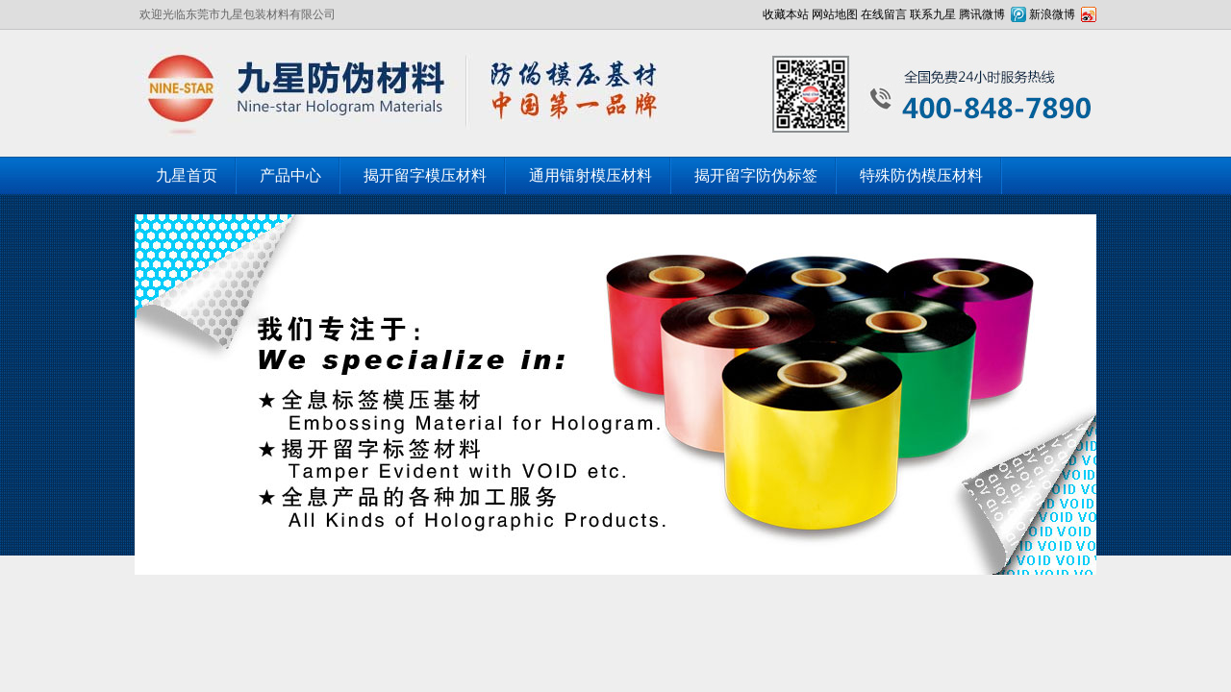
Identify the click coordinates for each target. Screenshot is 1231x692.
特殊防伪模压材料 (921, 175)
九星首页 (186, 175)
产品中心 (290, 175)
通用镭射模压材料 (590, 175)
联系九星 (933, 14)
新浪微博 (1052, 14)
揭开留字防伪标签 (755, 175)
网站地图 (835, 14)
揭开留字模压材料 (425, 175)
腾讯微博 (982, 14)
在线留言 (884, 14)
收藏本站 (786, 14)
